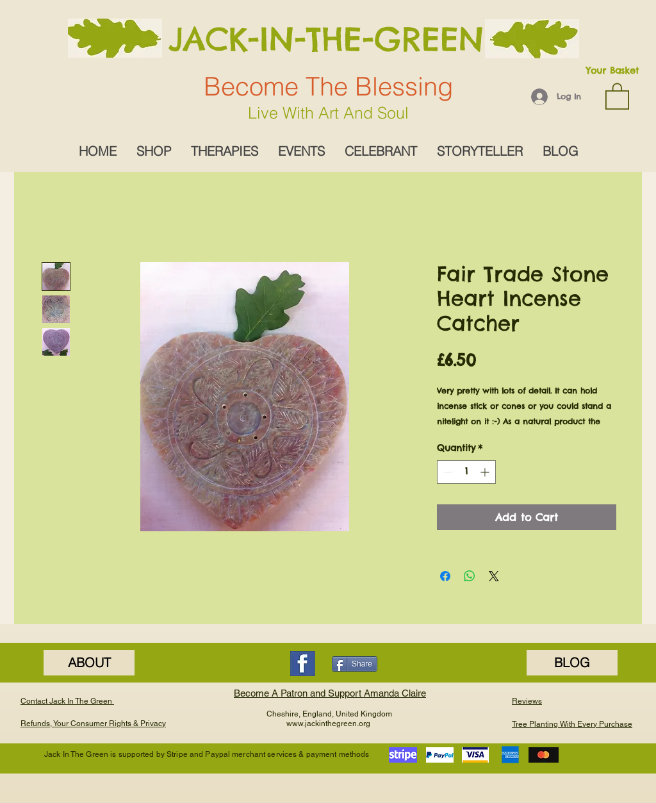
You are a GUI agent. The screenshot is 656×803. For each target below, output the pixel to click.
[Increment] (486, 472)
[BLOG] (572, 662)
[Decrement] (447, 472)
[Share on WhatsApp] (469, 576)
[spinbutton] (466, 472)
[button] (617, 95)
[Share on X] (494, 576)
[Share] (354, 664)
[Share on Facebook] (445, 576)
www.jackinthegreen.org (328, 723)
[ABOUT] (89, 662)
